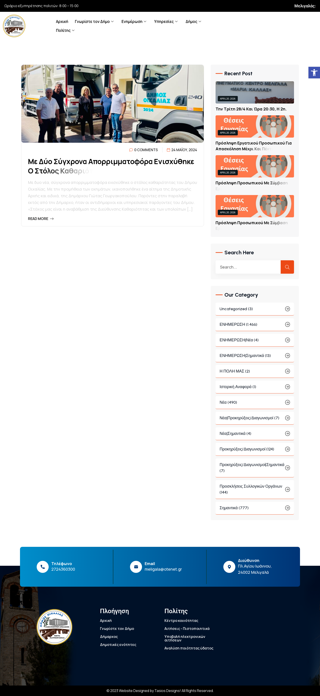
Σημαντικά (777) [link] (255, 511)
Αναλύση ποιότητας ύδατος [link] (188, 648)
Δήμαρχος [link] (109, 636)
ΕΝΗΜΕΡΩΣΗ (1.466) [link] (255, 327)
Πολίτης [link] (65, 30)
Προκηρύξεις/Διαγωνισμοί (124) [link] (255, 452)
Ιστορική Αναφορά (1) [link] (255, 390)
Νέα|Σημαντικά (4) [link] (255, 436)
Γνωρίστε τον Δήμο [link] (94, 21)
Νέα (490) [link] (255, 405)
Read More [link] (41, 218)
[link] (314, 72)
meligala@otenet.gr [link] (163, 569)
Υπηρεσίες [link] (166, 21)
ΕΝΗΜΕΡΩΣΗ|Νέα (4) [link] (255, 343)
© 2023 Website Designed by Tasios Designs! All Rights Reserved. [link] (160, 690)
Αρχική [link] (62, 21)
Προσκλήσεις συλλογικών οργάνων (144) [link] (255, 492)
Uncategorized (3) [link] (255, 312)
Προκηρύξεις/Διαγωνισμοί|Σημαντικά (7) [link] (255, 470)
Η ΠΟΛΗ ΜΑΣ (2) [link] (255, 374)
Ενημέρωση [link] (134, 21)
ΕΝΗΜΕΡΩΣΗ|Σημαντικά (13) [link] (255, 358)
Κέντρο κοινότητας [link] (181, 620)
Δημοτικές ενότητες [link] (118, 644)
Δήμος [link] (193, 21)
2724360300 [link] (63, 569)
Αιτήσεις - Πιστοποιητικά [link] (187, 628)
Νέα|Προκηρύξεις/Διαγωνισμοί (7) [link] (255, 421)
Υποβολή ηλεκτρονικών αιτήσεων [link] (184, 638)
